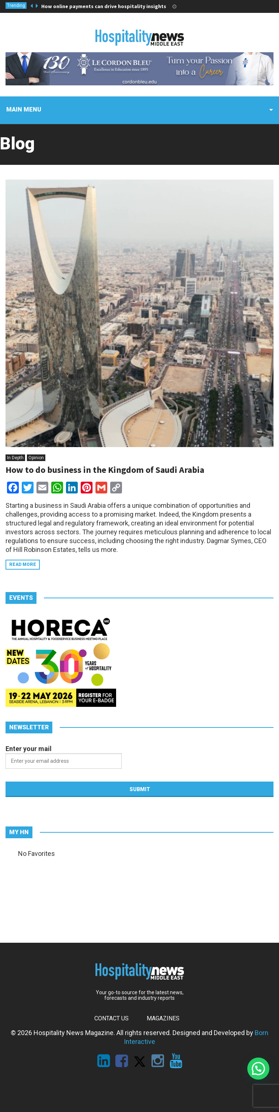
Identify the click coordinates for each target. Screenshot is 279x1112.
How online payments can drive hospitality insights (103, 6)
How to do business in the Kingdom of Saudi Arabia (105, 469)
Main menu (23, 109)
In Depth (15, 457)
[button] (258, 1069)
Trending (16, 5)
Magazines (163, 1018)
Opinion (36, 457)
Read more (22, 564)
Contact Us (111, 1018)
